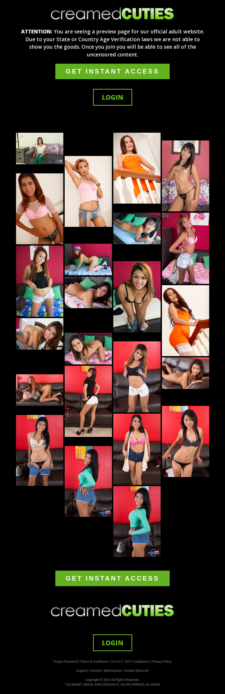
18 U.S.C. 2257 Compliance (130, 662)
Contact (95, 671)
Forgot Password (66, 662)
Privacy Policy (162, 662)
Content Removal (136, 671)
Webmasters (113, 671)
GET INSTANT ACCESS (112, 71)
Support (82, 671)
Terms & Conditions (94, 662)
